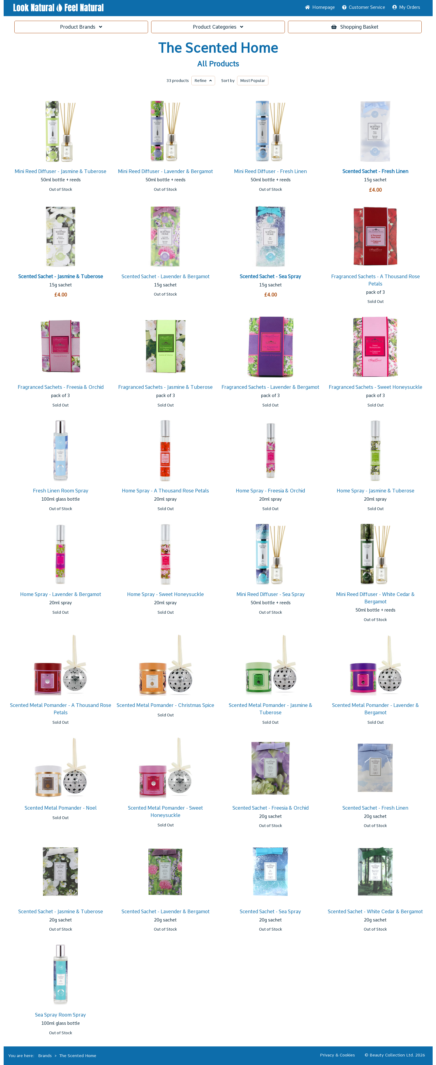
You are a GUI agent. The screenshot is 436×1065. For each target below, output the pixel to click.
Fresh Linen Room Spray (60, 491)
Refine (203, 80)
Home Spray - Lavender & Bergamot (60, 594)
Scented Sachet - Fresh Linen (375, 171)
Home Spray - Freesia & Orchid (270, 491)
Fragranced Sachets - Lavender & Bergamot (270, 387)
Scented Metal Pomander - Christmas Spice (165, 705)
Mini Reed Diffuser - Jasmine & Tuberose (60, 171)
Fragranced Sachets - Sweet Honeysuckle (375, 387)
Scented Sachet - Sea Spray (270, 276)
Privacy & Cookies (337, 1055)
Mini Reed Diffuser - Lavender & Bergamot (165, 171)
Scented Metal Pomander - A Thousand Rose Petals (60, 708)
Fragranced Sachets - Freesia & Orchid (61, 387)
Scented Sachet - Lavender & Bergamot (166, 276)
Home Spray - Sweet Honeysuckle (165, 594)
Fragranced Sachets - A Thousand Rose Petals (375, 280)
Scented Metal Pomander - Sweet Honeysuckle (165, 811)
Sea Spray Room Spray (60, 1015)
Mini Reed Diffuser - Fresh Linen (270, 171)
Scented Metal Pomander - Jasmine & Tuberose (270, 708)
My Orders (406, 7)
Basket (354, 27)
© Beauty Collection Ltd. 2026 (395, 1055)
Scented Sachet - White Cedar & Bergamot (375, 911)
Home (320, 7)
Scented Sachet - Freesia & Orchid (270, 808)
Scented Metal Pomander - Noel (61, 808)
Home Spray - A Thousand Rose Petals (165, 491)
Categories (218, 27)
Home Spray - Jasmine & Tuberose (375, 491)
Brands (81, 27)
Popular (252, 80)
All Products (218, 64)
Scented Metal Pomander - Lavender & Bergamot (375, 708)
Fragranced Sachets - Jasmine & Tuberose (165, 387)
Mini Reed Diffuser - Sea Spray (270, 594)
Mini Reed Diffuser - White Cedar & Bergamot (375, 598)
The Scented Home (218, 48)
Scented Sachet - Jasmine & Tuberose (60, 276)
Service (363, 7)
